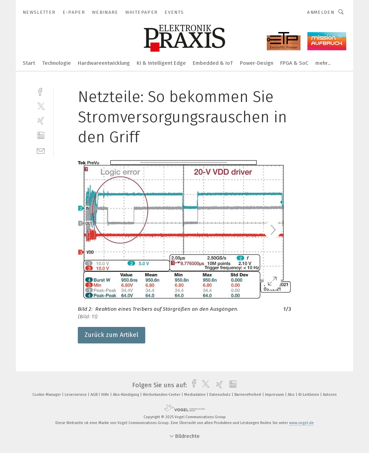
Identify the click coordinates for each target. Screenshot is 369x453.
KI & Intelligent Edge (161, 63)
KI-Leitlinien (309, 394)
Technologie (56, 63)
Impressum (275, 394)
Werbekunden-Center (162, 394)
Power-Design (256, 63)
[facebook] (40, 91)
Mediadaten (195, 394)
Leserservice (76, 394)
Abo (292, 394)
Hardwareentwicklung (104, 63)
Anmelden (320, 12)
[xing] (40, 120)
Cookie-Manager (47, 394)
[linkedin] (40, 135)
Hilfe (105, 394)
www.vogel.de (301, 423)
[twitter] (40, 106)
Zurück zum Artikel (111, 335)
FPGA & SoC (294, 63)
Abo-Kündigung (126, 394)
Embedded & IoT (213, 63)
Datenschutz (220, 394)
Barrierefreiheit (248, 394)
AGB (94, 394)
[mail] (40, 150)
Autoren (330, 394)
